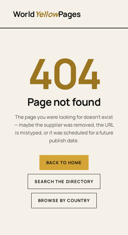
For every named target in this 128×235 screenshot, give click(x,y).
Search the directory (64, 181)
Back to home (64, 162)
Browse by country (64, 200)
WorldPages (46, 13)
